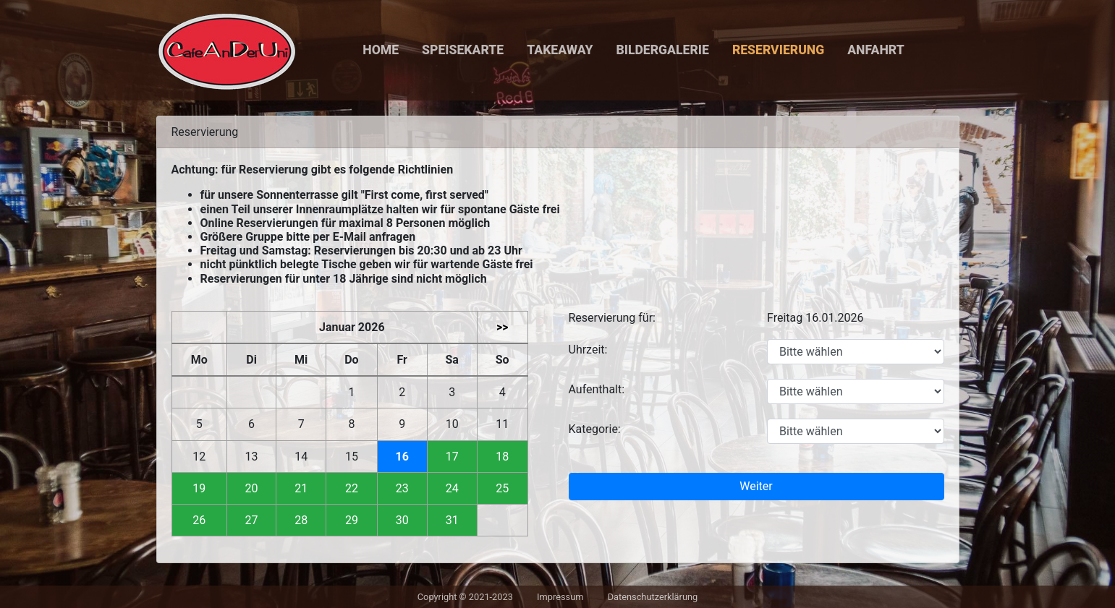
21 (301, 488)
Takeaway (560, 50)
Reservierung (778, 50)
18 (502, 456)
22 (351, 488)
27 (251, 520)
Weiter (755, 486)
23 (402, 488)
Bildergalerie (662, 50)
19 (198, 488)
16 (402, 456)
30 (402, 520)
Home (381, 50)
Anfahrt (875, 50)
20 (251, 488)
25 (502, 488)
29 (351, 520)
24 (452, 488)
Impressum (560, 596)
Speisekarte (463, 50)
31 (452, 520)
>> (502, 327)
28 (301, 520)
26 (198, 520)
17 (452, 456)
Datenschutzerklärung (653, 596)
